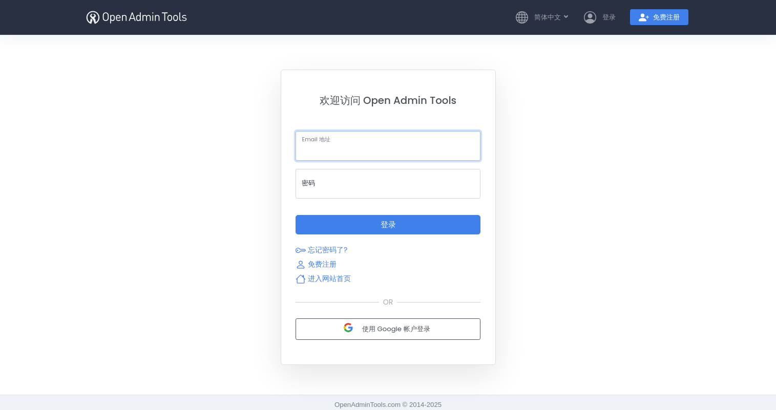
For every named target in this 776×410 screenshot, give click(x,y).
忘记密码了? (321, 250)
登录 (388, 224)
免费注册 (316, 264)
